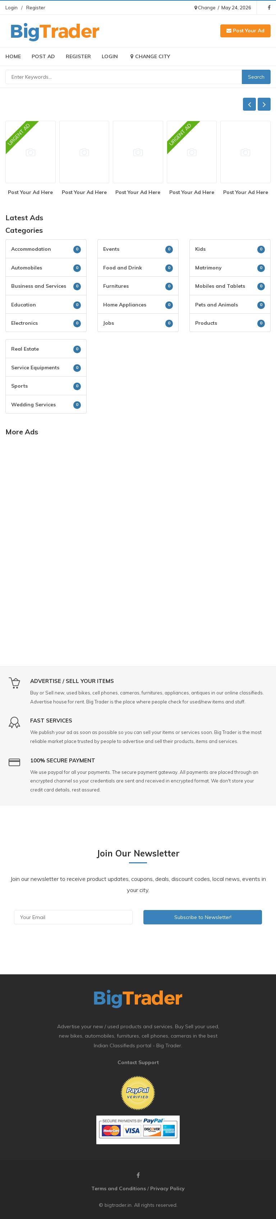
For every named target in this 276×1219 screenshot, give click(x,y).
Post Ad (43, 56)
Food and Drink (122, 267)
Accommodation (31, 249)
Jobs (108, 323)
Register (35, 7)
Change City (149, 56)
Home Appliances (124, 304)
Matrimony (208, 267)
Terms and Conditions (118, 1188)
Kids (200, 249)
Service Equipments (35, 367)
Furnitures (116, 286)
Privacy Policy (167, 1188)
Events (111, 249)
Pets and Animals (216, 304)
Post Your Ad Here (30, 192)
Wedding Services (33, 404)
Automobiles (26, 267)
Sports (19, 386)
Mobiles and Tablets (220, 286)
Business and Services (38, 286)
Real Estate (25, 349)
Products (206, 323)
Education (23, 304)
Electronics (24, 323)
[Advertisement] (138, 495)
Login (11, 7)
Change (205, 7)
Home (13, 56)
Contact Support (138, 1062)
